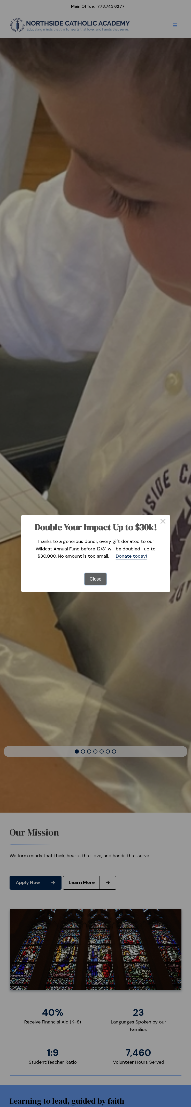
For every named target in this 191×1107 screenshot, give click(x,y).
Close (95, 579)
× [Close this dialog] (162, 522)
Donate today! (131, 556)
